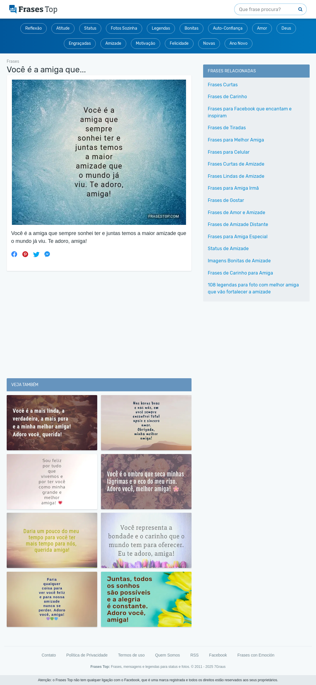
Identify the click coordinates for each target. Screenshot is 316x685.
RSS (194, 655)
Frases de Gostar (226, 200)
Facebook (218, 655)
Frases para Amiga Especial (238, 236)
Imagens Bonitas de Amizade (239, 260)
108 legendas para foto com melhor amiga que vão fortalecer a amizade (253, 288)
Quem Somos (167, 655)
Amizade (113, 43)
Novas (209, 43)
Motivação (145, 43)
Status (90, 28)
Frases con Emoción (256, 655)
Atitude (63, 28)
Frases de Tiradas (227, 127)
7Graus (219, 667)
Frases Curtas (223, 84)
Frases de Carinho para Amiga (240, 273)
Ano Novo (239, 43)
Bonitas (191, 28)
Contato (48, 655)
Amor (262, 28)
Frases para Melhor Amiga (236, 140)
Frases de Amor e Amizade (236, 212)
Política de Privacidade (86, 655)
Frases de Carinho (227, 96)
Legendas (161, 28)
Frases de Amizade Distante (238, 224)
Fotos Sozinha (124, 28)
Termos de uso (131, 655)
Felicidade (179, 43)
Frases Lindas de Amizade (236, 176)
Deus (286, 28)
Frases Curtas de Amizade (236, 164)
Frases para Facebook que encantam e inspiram (250, 112)
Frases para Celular (229, 152)
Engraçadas (80, 43)
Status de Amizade (228, 248)
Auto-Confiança (228, 28)
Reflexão (33, 28)
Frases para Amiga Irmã (233, 188)
